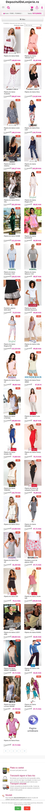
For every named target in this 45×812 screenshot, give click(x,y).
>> (24, 751)
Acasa (5, 13)
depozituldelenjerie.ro (20, 798)
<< (5, 751)
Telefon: (35, 13)
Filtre (22, 19)
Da (18, 808)
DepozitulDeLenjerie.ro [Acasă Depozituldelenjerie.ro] (22, 2)
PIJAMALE (18, 13)
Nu (27, 808)
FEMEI (12, 13)
